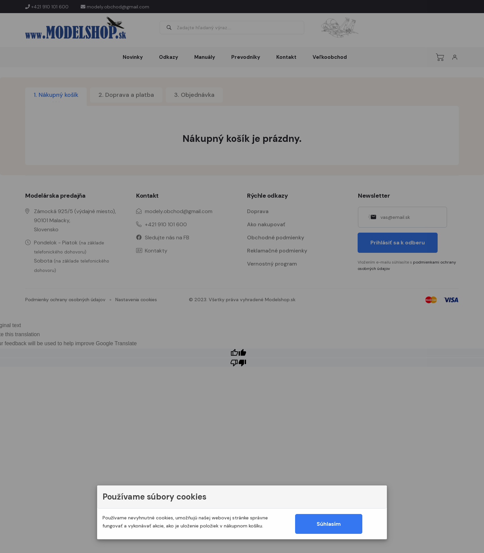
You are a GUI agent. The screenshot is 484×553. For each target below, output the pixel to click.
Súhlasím (329, 523)
